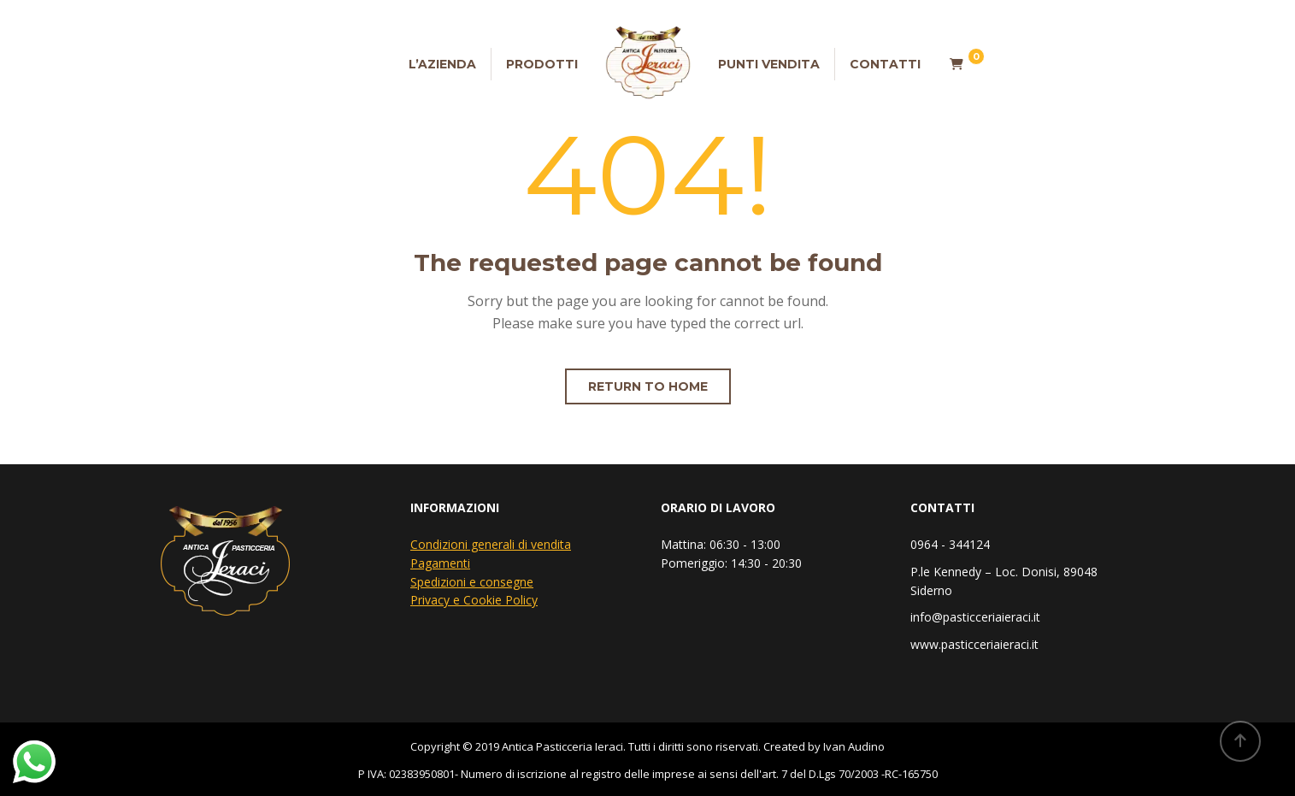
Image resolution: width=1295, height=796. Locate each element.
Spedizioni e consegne (471, 582)
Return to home (648, 386)
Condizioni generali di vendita (490, 544)
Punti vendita (769, 64)
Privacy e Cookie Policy (474, 600)
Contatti (885, 64)
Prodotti (542, 64)
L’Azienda (442, 64)
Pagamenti (440, 563)
